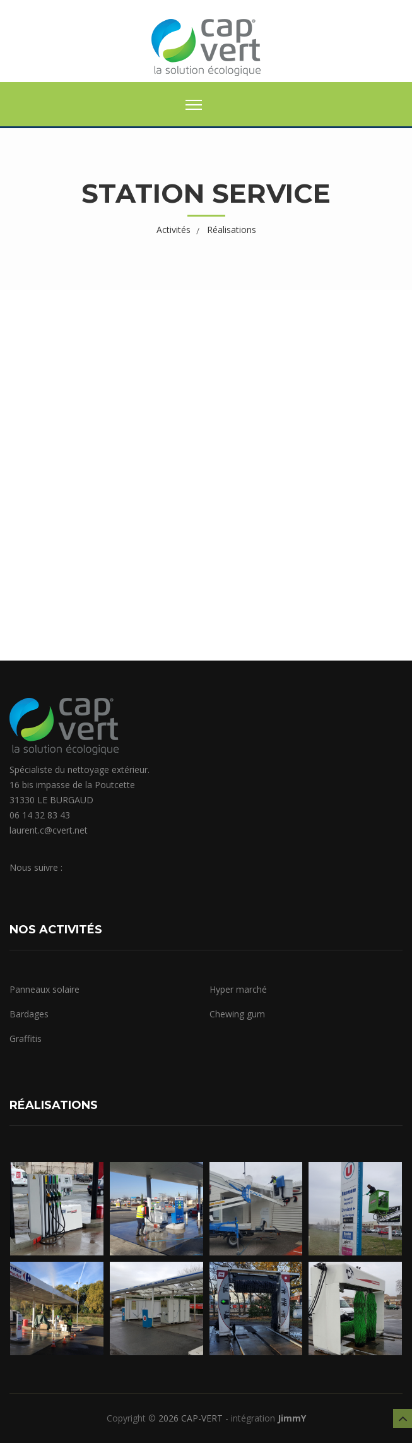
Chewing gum (237, 1014)
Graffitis (25, 1039)
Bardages (29, 1014)
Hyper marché (238, 989)
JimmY (292, 1418)
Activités (173, 230)
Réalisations (231, 230)
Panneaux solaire (44, 989)
